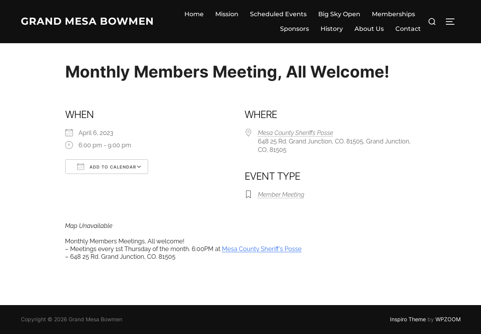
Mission (226, 14)
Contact (408, 28)
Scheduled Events (278, 14)
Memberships (393, 14)
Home (194, 14)
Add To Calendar (106, 166)
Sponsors (294, 28)
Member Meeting (281, 194)
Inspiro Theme (408, 319)
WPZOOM (448, 319)
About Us (369, 28)
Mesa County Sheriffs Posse (296, 133)
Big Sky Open (339, 14)
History (332, 28)
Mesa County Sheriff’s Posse (261, 249)
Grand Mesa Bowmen (87, 21)
